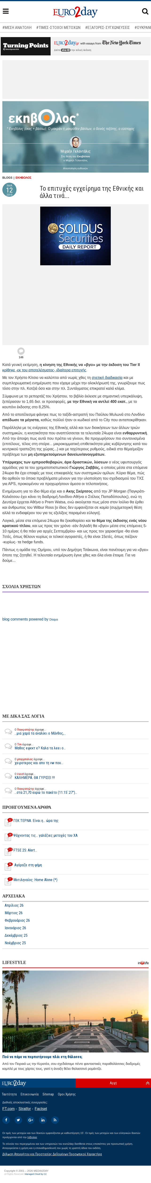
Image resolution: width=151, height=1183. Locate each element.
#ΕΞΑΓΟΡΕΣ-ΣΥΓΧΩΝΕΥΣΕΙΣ (107, 27)
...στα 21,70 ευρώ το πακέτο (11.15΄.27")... (39, 790)
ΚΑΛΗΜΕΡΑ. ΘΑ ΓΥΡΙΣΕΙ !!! (28, 776)
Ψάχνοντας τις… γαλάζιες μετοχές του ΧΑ (40, 837)
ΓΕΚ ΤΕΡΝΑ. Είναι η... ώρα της (30, 822)
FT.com (8, 1109)
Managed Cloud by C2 (36, 1174)
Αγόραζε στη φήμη (22, 867)
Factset (41, 1109)
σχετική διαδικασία (107, 378)
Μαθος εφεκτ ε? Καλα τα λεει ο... (34, 746)
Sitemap (48, 1094)
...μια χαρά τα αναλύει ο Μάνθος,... (34, 731)
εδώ (65, 50)
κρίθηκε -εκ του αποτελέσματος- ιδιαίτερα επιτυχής (44, 370)
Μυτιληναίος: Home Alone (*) (29, 882)
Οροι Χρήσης (67, 1094)
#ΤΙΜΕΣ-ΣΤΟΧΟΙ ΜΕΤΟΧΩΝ (58, 27)
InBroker (32, 1137)
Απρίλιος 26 (14, 905)
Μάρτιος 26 (14, 913)
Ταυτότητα (9, 1094)
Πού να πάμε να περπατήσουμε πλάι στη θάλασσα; (42, 1057)
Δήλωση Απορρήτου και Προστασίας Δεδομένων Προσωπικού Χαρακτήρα (52, 1154)
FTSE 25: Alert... (19, 852)
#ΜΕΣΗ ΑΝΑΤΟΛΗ (17, 27)
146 (21, 357)
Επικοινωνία (30, 1094)
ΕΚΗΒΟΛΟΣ (23, 177)
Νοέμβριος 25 (15, 943)
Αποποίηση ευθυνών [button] (75, 168)
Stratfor (25, 1109)
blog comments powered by (30, 619)
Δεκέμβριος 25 (16, 935)
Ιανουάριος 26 (15, 928)
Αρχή (113, 1083)
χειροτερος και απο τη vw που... (32, 761)
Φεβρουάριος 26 (17, 920)
